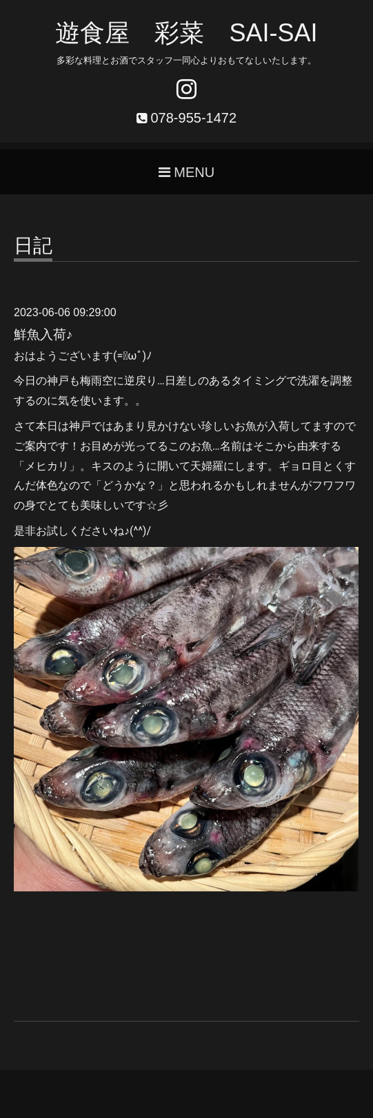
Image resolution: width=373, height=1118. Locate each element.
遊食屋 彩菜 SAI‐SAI (186, 33)
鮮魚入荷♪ (43, 334)
